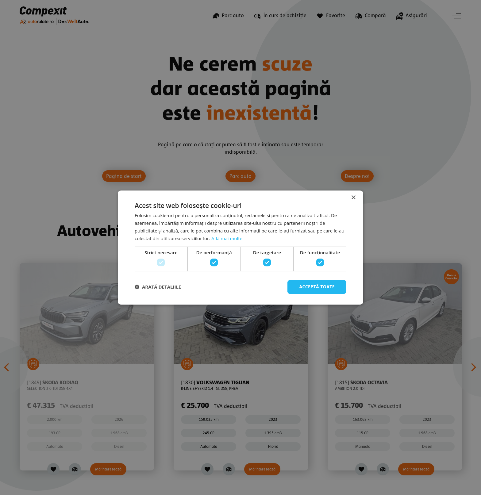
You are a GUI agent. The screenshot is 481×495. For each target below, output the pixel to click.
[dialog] (240, 247)
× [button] (353, 197)
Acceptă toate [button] (317, 287)
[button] (158, 287)
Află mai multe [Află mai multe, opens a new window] (226, 238)
